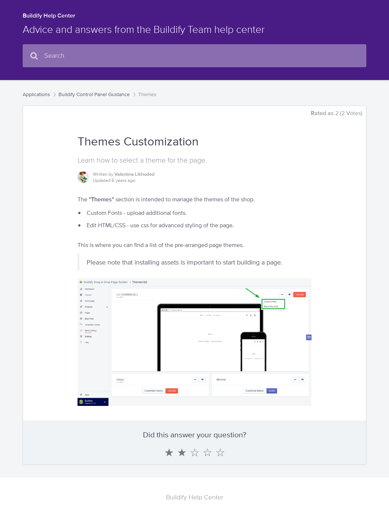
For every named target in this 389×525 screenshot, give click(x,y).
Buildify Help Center (49, 15)
